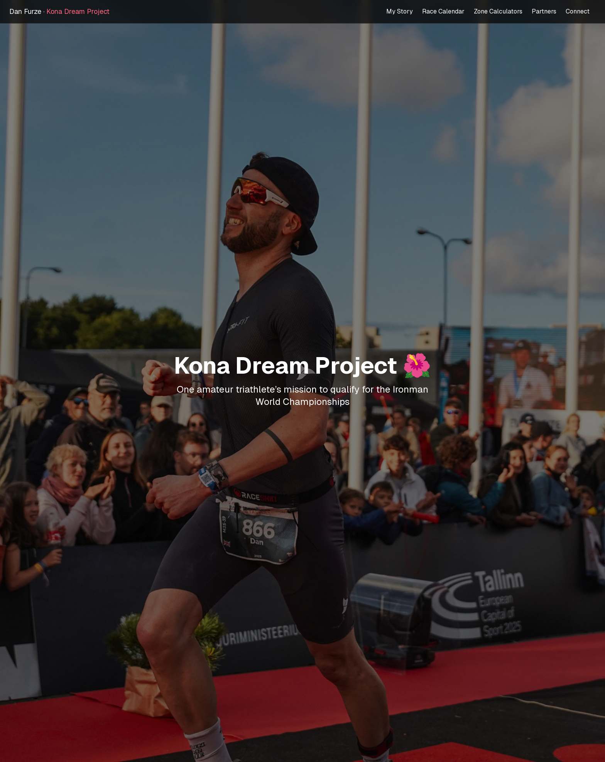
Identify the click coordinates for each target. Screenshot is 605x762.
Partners (544, 11)
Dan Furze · (59, 11)
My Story (399, 11)
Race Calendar (443, 11)
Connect (578, 11)
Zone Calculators (498, 11)
